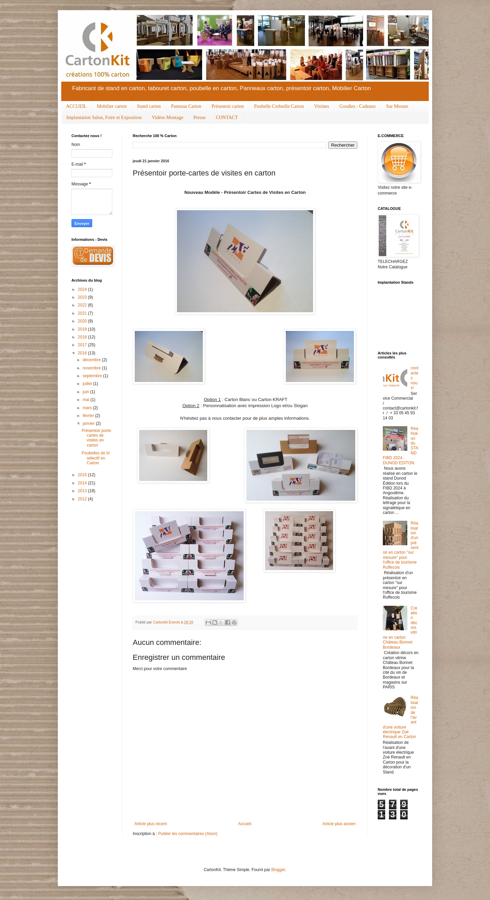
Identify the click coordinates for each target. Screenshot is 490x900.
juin (86, 391)
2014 (83, 483)
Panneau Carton (186, 106)
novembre (92, 368)
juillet (88, 383)
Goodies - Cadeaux (357, 106)
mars (88, 407)
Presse (199, 117)
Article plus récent (150, 823)
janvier (89, 423)
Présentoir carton (228, 106)
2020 (83, 321)
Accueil (244, 823)
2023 (83, 297)
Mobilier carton (112, 106)
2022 (83, 305)
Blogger (278, 869)
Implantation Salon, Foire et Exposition (104, 117)
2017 (83, 345)
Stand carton (149, 106)
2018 (83, 337)
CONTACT (227, 117)
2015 (83, 474)
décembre (92, 359)
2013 (83, 490)
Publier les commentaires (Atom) (187, 833)
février (89, 415)
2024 (83, 289)
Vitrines (321, 106)
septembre (93, 375)
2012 (83, 499)
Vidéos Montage (167, 117)
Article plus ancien (339, 823)
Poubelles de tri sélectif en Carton (96, 458)
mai (87, 399)
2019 (83, 329)
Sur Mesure (397, 106)
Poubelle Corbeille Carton (279, 106)
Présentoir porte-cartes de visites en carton (97, 438)
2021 (83, 313)
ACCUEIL (76, 106)
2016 (83, 353)
